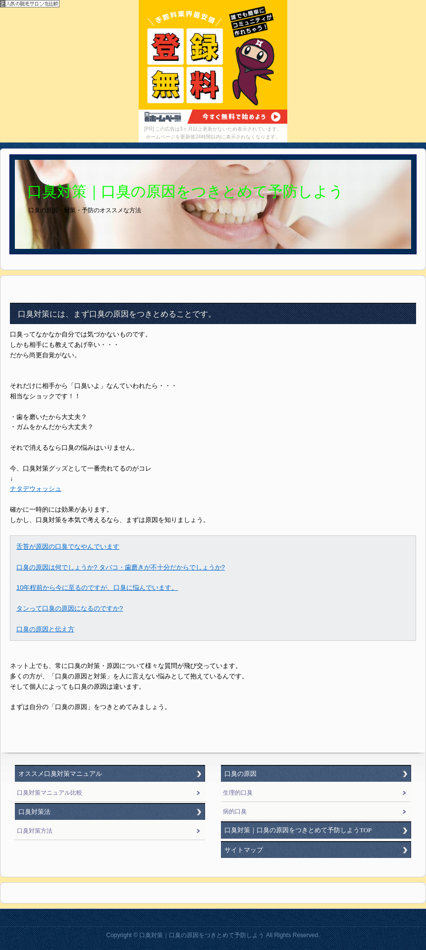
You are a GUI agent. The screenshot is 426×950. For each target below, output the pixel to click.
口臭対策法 (34, 811)
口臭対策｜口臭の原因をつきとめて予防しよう (185, 191)
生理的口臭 (238, 792)
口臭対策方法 (35, 830)
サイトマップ (243, 850)
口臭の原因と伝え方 (45, 629)
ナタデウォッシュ (35, 488)
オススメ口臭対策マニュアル (60, 773)
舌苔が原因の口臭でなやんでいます (67, 546)
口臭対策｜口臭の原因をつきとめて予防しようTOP (298, 830)
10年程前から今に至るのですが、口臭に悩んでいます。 (97, 587)
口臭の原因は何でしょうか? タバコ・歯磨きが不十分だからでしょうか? (120, 567)
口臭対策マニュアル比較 (49, 792)
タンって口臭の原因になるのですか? (69, 608)
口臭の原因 (240, 773)
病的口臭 (235, 811)
